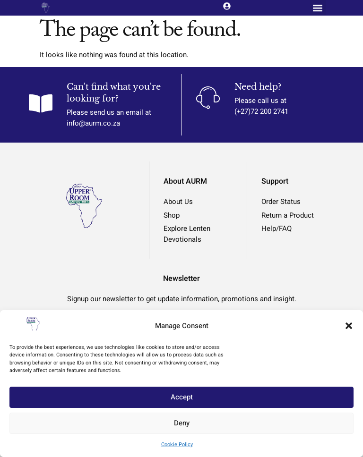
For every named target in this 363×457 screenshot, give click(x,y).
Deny (182, 423)
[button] (349, 325)
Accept (182, 397)
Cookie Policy (177, 444)
